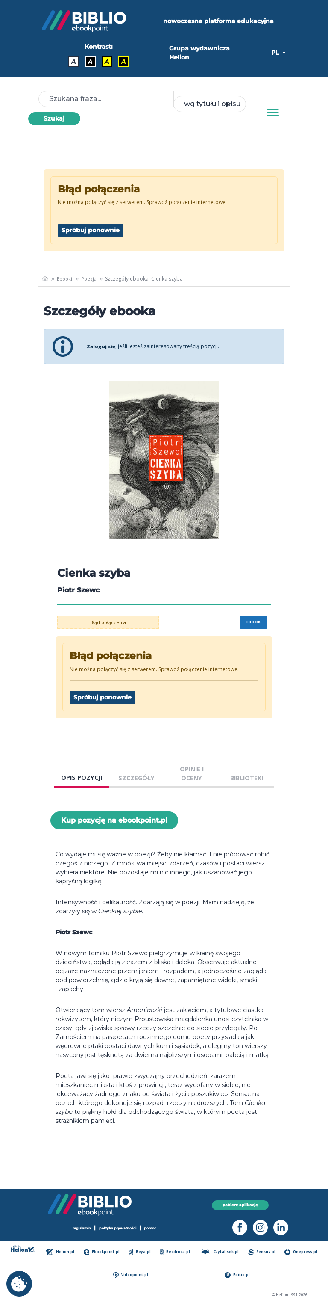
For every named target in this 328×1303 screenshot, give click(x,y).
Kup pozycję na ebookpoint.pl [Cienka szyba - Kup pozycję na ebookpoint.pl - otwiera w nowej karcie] (114, 820)
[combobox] (210, 104)
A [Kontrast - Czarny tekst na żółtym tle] (107, 61)
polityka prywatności (118, 1228)
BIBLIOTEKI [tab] (246, 778)
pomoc (154, 1228)
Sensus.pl (263, 1252)
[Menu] (273, 113)
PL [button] (276, 52)
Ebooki (66, 278)
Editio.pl (239, 1275)
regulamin (78, 1228)
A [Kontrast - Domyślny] (73, 61)
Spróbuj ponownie (91, 230)
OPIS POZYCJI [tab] (81, 777)
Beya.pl (140, 1252)
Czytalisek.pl (220, 1252)
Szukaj (54, 118)
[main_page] (45, 279)
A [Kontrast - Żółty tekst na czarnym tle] (123, 61)
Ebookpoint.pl (103, 1252)
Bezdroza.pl (176, 1252)
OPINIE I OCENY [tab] (192, 773)
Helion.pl (62, 1252)
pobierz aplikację (240, 1204)
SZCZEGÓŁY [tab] (136, 778)
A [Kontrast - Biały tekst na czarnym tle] (90, 61)
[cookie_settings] (19, 1284)
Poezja (91, 278)
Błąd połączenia (108, 622)
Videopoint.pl (132, 1275)
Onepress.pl (302, 1252)
